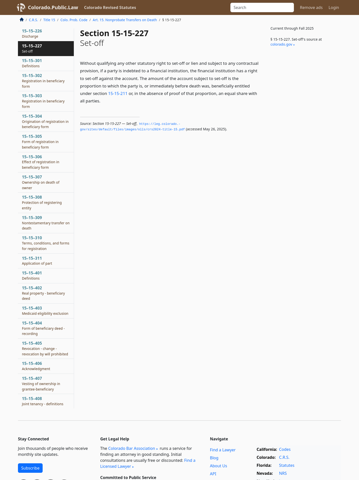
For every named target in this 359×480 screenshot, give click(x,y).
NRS (283, 473)
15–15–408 (42, 401)
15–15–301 (32, 63)
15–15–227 (32, 48)
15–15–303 (43, 101)
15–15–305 (40, 142)
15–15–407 (41, 384)
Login (334, 7)
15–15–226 (32, 33)
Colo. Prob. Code (73, 19)
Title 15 (49, 19)
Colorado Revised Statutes (110, 7)
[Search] (262, 7)
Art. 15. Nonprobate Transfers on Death (125, 19)
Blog (214, 458)
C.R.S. (33, 19)
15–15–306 (40, 162)
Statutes (286, 465)
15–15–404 (43, 328)
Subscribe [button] (30, 468)
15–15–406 (36, 366)
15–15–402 (43, 293)
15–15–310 (45, 243)
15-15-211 (118, 93)
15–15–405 (45, 348)
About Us (218, 466)
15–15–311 (37, 260)
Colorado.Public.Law (53, 7)
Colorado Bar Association (131, 448)
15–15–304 (45, 121)
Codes (284, 449)
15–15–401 (32, 275)
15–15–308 (42, 202)
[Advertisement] (303, 133)
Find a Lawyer (223, 450)
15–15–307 (40, 182)
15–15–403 (45, 310)
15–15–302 (43, 81)
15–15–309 (46, 223)
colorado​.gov (281, 44)
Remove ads (311, 7)
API (213, 474)
